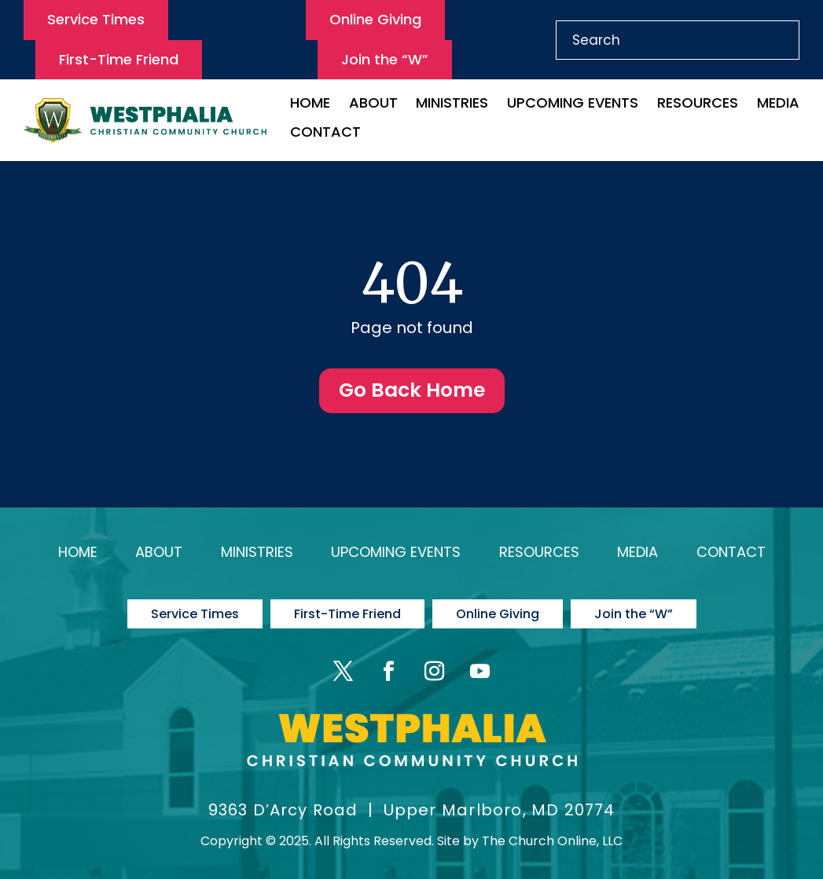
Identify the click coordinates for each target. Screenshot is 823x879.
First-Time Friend (118, 59)
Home (310, 104)
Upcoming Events (572, 104)
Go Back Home (412, 390)
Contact (325, 133)
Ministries (452, 104)
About (373, 104)
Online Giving (375, 19)
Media (778, 104)
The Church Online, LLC (552, 841)
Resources (697, 104)
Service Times (96, 19)
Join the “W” (384, 59)
